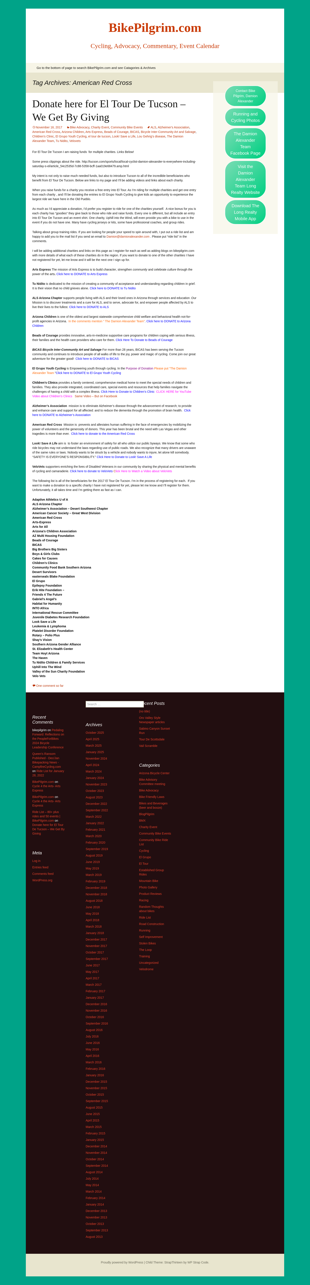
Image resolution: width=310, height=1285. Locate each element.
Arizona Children (73, 132)
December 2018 (96, 887)
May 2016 (92, 1049)
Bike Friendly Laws (151, 797)
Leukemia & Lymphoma (49, 626)
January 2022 (95, 823)
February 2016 (95, 1068)
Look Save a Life (44, 621)
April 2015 (92, 1120)
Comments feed (43, 873)
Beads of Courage (116, 132)
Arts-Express (41, 522)
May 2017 (92, 971)
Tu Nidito (62, 141)
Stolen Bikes (147, 943)
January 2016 (95, 1075)
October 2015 (95, 1094)
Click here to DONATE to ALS (89, 307)
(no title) (144, 711)
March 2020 (94, 836)
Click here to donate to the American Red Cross (103, 433)
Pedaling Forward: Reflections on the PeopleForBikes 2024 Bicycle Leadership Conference (48, 738)
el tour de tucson (99, 136)
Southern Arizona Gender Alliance (56, 644)
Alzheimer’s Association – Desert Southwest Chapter (70, 508)
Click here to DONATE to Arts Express (81, 274)
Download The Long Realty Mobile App (245, 212)
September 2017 (97, 959)
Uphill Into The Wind (46, 667)
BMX (142, 820)
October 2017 (95, 952)
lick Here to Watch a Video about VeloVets (144, 471)
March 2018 (94, 926)
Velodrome (146, 969)
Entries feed (40, 867)
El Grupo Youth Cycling (71, 136)
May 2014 (92, 1185)
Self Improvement (151, 937)
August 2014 (94, 1172)
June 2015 (93, 1114)
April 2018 (92, 920)
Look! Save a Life (123, 136)
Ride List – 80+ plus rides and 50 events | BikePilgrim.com (46, 816)
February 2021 (95, 829)
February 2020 (95, 842)
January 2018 (95, 933)
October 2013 (95, 1224)
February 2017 (95, 991)
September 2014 (97, 1165)
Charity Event (100, 127)
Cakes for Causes (45, 558)
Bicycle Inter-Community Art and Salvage (168, 132)
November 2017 (96, 946)
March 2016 (94, 1062)
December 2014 (96, 1146)
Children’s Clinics (45, 563)
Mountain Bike (148, 881)
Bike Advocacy (79, 127)
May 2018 (92, 913)
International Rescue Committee (55, 612)
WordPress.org (42, 880)
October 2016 (95, 1017)
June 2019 (93, 862)
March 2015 (94, 1127)
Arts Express (93, 132)
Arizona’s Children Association (54, 531)
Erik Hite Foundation (47, 590)
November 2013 (96, 1217)
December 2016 (96, 1004)
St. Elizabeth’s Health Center (52, 649)
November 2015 (96, 1088)
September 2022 (97, 810)
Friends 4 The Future (47, 594)
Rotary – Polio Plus (46, 635)
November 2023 (96, 784)
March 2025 (94, 745)
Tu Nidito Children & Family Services (58, 662)
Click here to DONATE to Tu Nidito (113, 288)
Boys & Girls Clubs (46, 554)
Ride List (145, 917)
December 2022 (96, 803)
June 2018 (93, 907)
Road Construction (151, 924)
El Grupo (38, 581)
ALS (153, 127)
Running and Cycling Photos (245, 117)
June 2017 (93, 965)
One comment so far (50, 685)
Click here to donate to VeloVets (91, 471)
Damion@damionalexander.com (128, 236)
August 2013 (94, 1236)
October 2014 (95, 1159)
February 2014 (95, 1198)
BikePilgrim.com (43, 781)
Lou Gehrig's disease (151, 136)
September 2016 (97, 1023)
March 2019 (94, 875)
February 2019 (95, 881)
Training (144, 956)
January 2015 (95, 1140)
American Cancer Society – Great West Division (66, 513)
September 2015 (97, 1101)
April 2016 (92, 1056)
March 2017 (94, 984)
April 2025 (92, 739)
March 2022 (94, 816)
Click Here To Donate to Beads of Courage (144, 340)
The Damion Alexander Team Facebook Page (245, 143)
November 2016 (96, 1010)
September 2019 (97, 849)
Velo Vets (38, 676)
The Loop (145, 950)
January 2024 (95, 778)
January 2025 (95, 752)
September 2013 (97, 1230)
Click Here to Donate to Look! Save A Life (124, 457)
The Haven (40, 658)
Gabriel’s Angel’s (44, 599)
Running (144, 930)
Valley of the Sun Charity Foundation (58, 671)
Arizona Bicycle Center (154, 773)
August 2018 (94, 900)
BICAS (134, 132)
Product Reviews (150, 894)
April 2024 (92, 765)
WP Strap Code (198, 1262)
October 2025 (95, 732)
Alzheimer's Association (173, 127)
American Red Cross (46, 132)
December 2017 (96, 939)
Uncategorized (148, 962)
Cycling (144, 850)
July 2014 (92, 1178)
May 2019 (92, 868)
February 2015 (95, 1133)
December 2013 (96, 1211)
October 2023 (95, 791)
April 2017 (92, 978)
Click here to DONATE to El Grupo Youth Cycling (88, 373)
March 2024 (94, 771)
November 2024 (96, 758)
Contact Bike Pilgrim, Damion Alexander (245, 96)
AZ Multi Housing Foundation (53, 535)
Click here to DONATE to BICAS (97, 358)
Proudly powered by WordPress (122, 1262)
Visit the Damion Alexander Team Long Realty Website (245, 179)
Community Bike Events (127, 127)
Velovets (75, 141)
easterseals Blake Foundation (53, 576)
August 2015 (94, 1107)
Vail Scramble (148, 746)
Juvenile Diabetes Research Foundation (60, 617)
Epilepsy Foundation (47, 585)
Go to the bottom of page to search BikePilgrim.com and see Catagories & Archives (96, 68)
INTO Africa (40, 608)
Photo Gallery (148, 887)
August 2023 (94, 797)
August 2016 (94, 1030)
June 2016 (93, 1043)
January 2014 (95, 1204)
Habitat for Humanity (47, 603)
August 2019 (94, 855)
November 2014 (96, 1152)
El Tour (143, 863)
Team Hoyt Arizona (45, 653)
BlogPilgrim (146, 814)
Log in (36, 861)
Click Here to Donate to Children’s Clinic (128, 391)
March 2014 (94, 1191)
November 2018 (96, 894)
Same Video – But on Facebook (96, 396)
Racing (144, 900)
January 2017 (95, 997)
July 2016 (92, 1036)
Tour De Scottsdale (151, 739)
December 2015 (96, 1081)
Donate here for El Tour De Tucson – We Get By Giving (48, 829)
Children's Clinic (43, 136)
